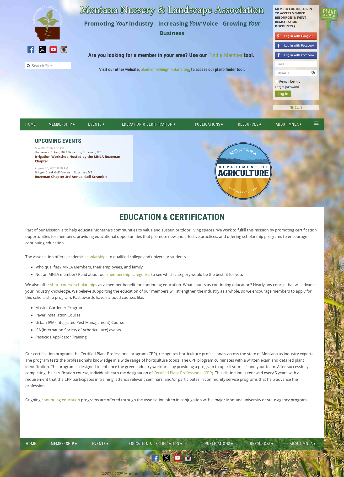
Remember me (289, 81)
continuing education (61, 399)
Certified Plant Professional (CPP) (183, 372)
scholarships (96, 256)
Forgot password (287, 87)
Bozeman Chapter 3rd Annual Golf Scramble (71, 176)
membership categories (128, 274)
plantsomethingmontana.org (165, 69)
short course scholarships (73, 284)
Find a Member (225, 55)
